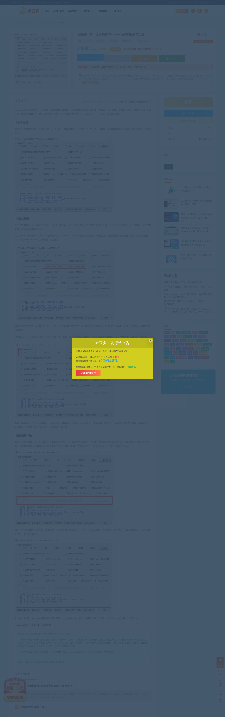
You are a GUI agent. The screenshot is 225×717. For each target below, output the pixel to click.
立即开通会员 (88, 372)
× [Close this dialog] (151, 340)
